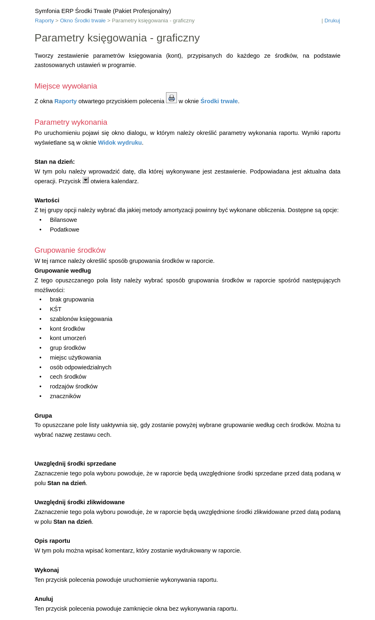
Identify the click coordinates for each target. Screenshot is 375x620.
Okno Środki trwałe (83, 20)
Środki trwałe (219, 101)
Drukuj (332, 20)
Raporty (44, 20)
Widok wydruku (120, 142)
